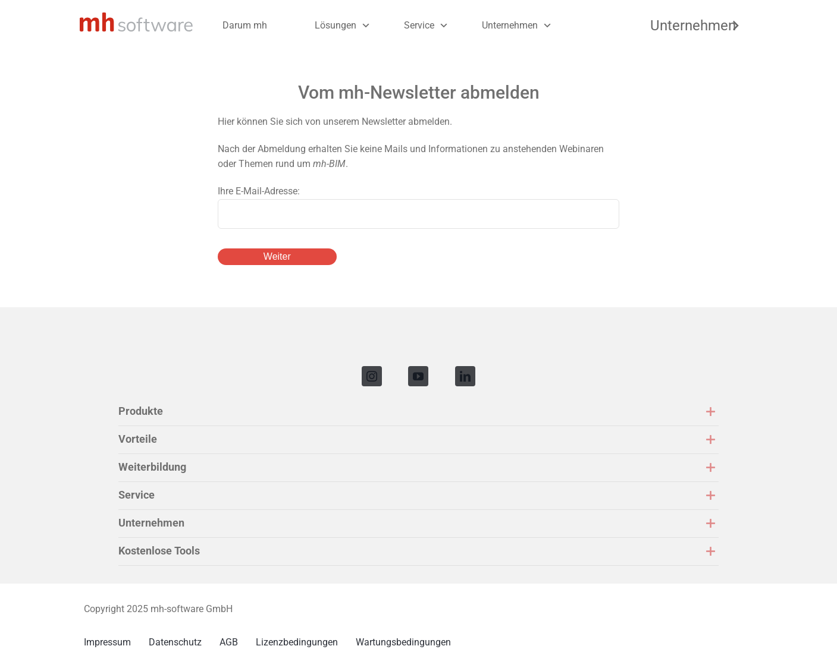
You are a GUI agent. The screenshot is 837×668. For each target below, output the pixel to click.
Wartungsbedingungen (403, 642)
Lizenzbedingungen (297, 642)
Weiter (277, 256)
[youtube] (418, 376)
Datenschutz (175, 642)
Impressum (107, 642)
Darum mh (244, 25)
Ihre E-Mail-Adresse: (259, 191)
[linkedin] (465, 376)
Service (419, 25)
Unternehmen (510, 25)
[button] (418, 412)
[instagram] (372, 376)
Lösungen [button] (335, 25)
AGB (229, 642)
